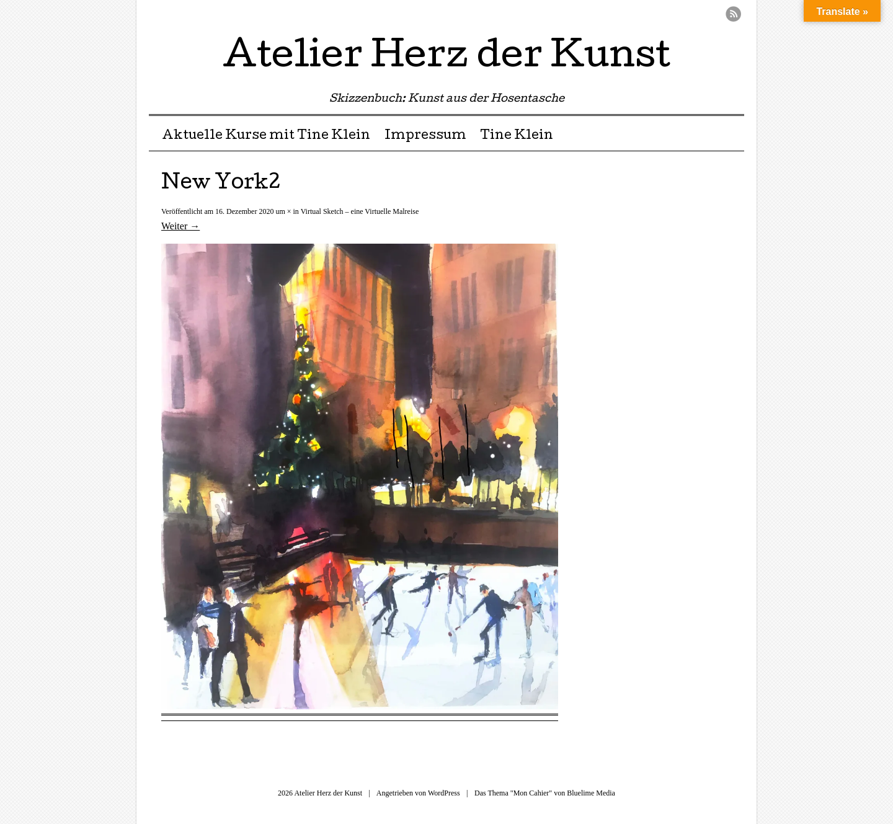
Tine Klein (516, 136)
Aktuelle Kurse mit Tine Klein (266, 136)
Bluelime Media (591, 793)
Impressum (425, 136)
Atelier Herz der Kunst (446, 58)
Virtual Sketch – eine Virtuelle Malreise (360, 211)
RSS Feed (733, 14)
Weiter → (180, 226)
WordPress (444, 793)
